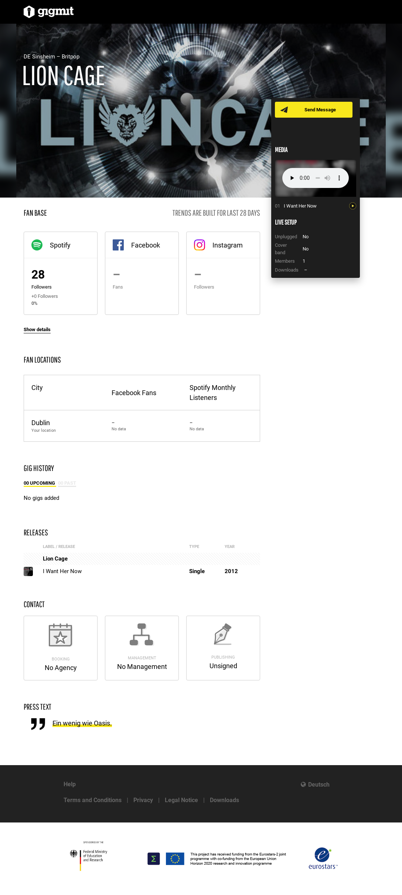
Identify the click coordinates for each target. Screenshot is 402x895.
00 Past (67, 483)
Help (70, 784)
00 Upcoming (40, 483)
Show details (37, 329)
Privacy (143, 800)
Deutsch (319, 784)
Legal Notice (181, 800)
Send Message (320, 109)
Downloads (224, 800)
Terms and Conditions (93, 800)
